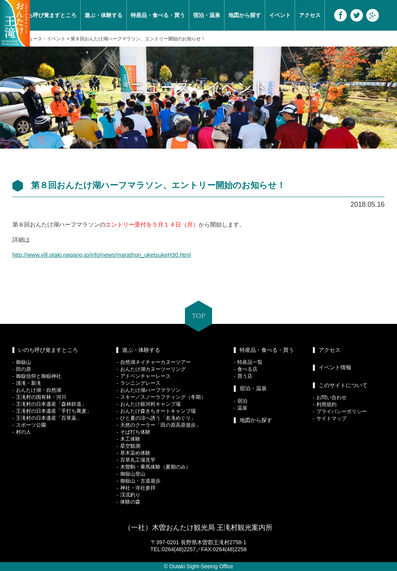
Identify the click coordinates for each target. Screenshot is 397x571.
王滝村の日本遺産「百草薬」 (48, 418)
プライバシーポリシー (341, 411)
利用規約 (326, 404)
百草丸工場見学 (137, 460)
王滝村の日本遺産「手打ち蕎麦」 (53, 411)
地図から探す (244, 15)
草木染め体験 (135, 453)
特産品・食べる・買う (158, 15)
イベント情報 (335, 367)
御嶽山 (23, 362)
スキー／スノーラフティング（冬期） (163, 397)
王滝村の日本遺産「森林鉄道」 (51, 404)
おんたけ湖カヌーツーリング (153, 369)
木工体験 (130, 439)
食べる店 (247, 369)
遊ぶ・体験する (104, 15)
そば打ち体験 (135, 432)
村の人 (23, 432)
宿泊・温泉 (206, 15)
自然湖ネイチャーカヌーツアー (155, 362)
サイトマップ (331, 418)
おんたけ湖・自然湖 (38, 390)
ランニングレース (140, 383)
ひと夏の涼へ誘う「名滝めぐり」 (158, 418)
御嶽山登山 (132, 474)
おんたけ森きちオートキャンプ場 (158, 411)
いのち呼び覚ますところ (46, 15)
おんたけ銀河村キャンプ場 (150, 404)
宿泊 (242, 401)
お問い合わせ (331, 397)
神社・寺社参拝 (137, 488)
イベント (280, 15)
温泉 (242, 408)
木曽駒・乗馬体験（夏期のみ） (155, 467)
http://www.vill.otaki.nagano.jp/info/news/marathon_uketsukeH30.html (101, 254)
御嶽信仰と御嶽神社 (38, 376)
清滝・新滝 (28, 383)
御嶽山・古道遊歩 (140, 481)
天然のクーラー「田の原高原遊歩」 (160, 425)
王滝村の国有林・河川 (41, 397)
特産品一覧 (249, 362)
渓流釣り (130, 495)
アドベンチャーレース (145, 376)
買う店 (244, 376)
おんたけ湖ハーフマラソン (150, 390)
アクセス (310, 15)
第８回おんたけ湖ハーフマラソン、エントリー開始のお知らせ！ (138, 39)
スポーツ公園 (31, 425)
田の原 (23, 369)
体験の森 (130, 502)
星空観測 (130, 446)
